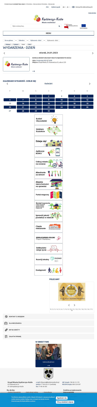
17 (62, 103)
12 (87, 100)
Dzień (23, 44)
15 (36, 103)
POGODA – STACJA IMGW (34, 4)
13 (79, 309)
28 (23, 111)
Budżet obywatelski (14, 392)
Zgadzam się (62, 398)
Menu (48, 33)
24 (62, 107)
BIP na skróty (14, 330)
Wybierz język (55, 7)
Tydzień (16, 44)
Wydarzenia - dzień (35, 40)
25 (74, 107)
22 (36, 107)
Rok (29, 44)
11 (74, 100)
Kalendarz (22, 40)
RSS (47, 7)
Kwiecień (48, 83)
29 (36, 111)
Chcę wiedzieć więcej (65, 402)
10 (62, 100)
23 (49, 107)
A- (68, 7)
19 (87, 103)
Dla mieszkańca (15, 323)
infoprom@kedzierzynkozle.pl (49, 382)
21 (23, 107)
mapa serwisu (92, 13)
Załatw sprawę (15, 336)
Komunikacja (48, 392)
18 (74, 103)
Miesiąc (8, 44)
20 (10, 107)
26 (87, 107)
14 (23, 103)
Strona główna (9, 40)
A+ (64, 7)
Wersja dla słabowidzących (84, 7)
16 (49, 103)
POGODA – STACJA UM (48, 4)
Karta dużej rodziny (32, 392)
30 (49, 111)
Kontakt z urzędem (16, 316)
